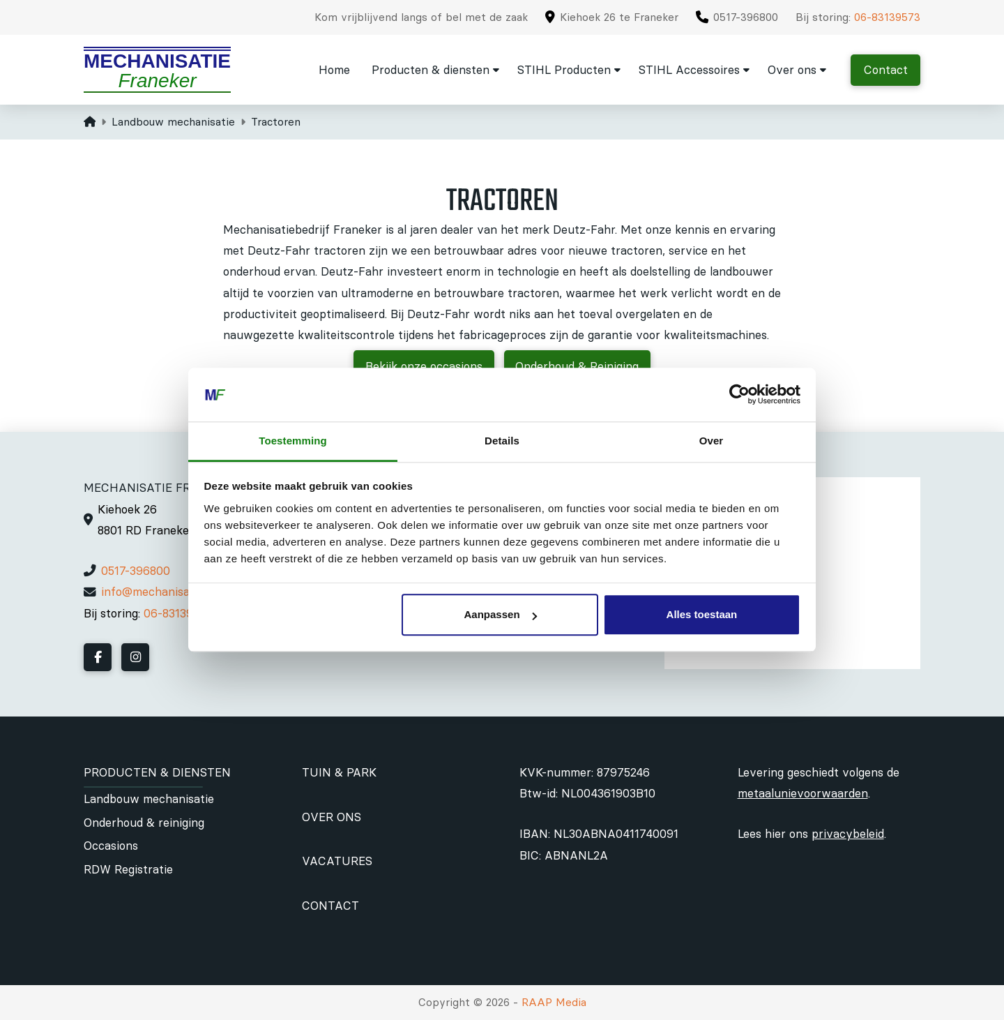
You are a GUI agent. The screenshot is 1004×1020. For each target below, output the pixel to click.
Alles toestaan (702, 615)
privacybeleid (848, 834)
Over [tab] (711, 441)
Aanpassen (500, 615)
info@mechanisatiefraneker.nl (181, 592)
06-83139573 (887, 17)
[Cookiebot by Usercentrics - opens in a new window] (739, 394)
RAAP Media (554, 1002)
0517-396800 (135, 571)
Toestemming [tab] (293, 441)
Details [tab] (502, 441)
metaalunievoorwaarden (803, 793)
